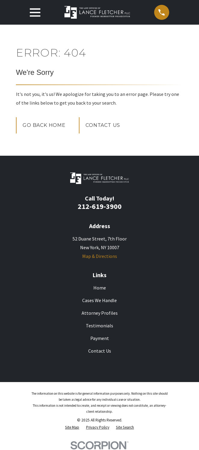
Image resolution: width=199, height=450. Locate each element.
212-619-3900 (100, 206)
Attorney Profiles (100, 313)
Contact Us (103, 125)
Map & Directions (99, 256)
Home (99, 288)
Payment (99, 338)
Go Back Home (44, 125)
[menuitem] (72, 427)
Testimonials (99, 326)
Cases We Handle (99, 300)
